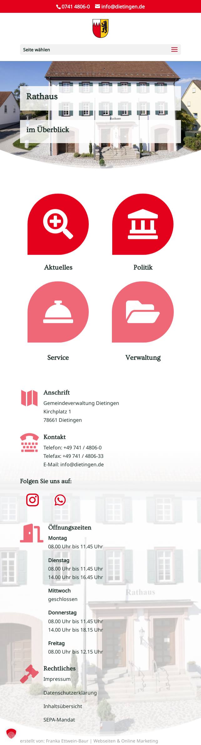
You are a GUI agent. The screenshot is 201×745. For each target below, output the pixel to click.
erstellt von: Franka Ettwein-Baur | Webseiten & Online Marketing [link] (89, 741)
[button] (100, 49)
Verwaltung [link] (142, 358)
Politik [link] (143, 268)
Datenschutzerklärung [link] (70, 692)
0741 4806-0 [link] (76, 6)
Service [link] (58, 358)
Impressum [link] (57, 678)
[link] (100, 27)
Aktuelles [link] (58, 268)
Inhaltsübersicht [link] (62, 706)
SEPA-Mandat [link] (59, 719)
